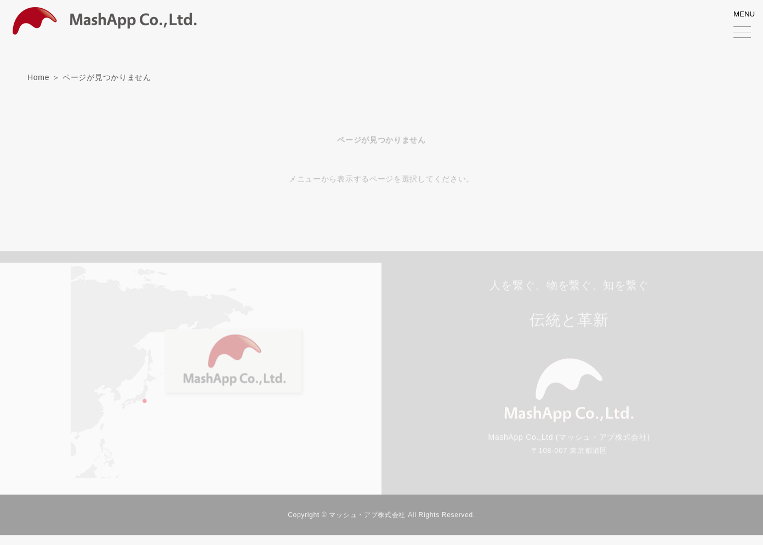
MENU (745, 26)
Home (38, 77)
